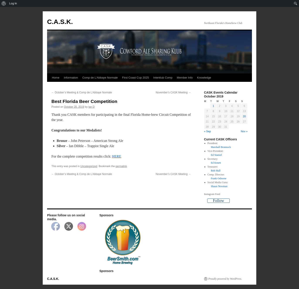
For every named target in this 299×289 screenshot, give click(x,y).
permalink (121, 166)
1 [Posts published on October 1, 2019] (213, 106)
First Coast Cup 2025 (135, 77)
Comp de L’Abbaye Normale (100, 77)
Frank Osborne (218, 178)
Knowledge (204, 77)
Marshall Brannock (221, 147)
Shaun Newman (219, 186)
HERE (116, 156)
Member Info (185, 77)
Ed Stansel (216, 154)
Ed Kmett (216, 162)
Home (55, 77)
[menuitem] (4, 3)
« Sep (207, 131)
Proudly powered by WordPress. (225, 278)
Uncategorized (88, 166)
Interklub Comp (162, 77)
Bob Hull (215, 170)
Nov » (244, 131)
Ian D (91, 106)
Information (71, 77)
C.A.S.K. (60, 21)
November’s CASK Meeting (173, 92)
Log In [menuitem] (13, 3)
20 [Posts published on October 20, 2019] (244, 116)
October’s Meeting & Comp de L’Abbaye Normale (81, 92)
